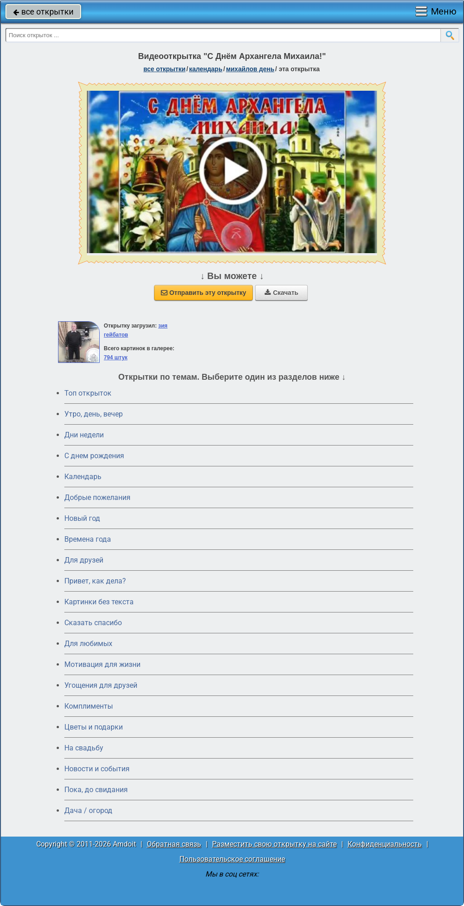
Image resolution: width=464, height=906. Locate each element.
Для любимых (88, 643)
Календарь (205, 69)
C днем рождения (94, 455)
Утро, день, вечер (93, 414)
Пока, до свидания (96, 789)
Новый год (82, 518)
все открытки (43, 11)
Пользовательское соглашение (232, 859)
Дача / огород (88, 810)
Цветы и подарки (93, 727)
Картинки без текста (99, 601)
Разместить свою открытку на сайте (274, 844)
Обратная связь (174, 844)
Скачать (281, 292)
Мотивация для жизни (102, 664)
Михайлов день (250, 69)
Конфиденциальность (385, 844)
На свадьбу (83, 748)
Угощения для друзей (100, 685)
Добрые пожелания (97, 497)
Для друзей (83, 560)
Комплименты (88, 706)
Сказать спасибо (93, 622)
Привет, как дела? (95, 581)
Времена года (87, 539)
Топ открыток (87, 393)
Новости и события (97, 768)
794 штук (115, 357)
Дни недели (84, 435)
